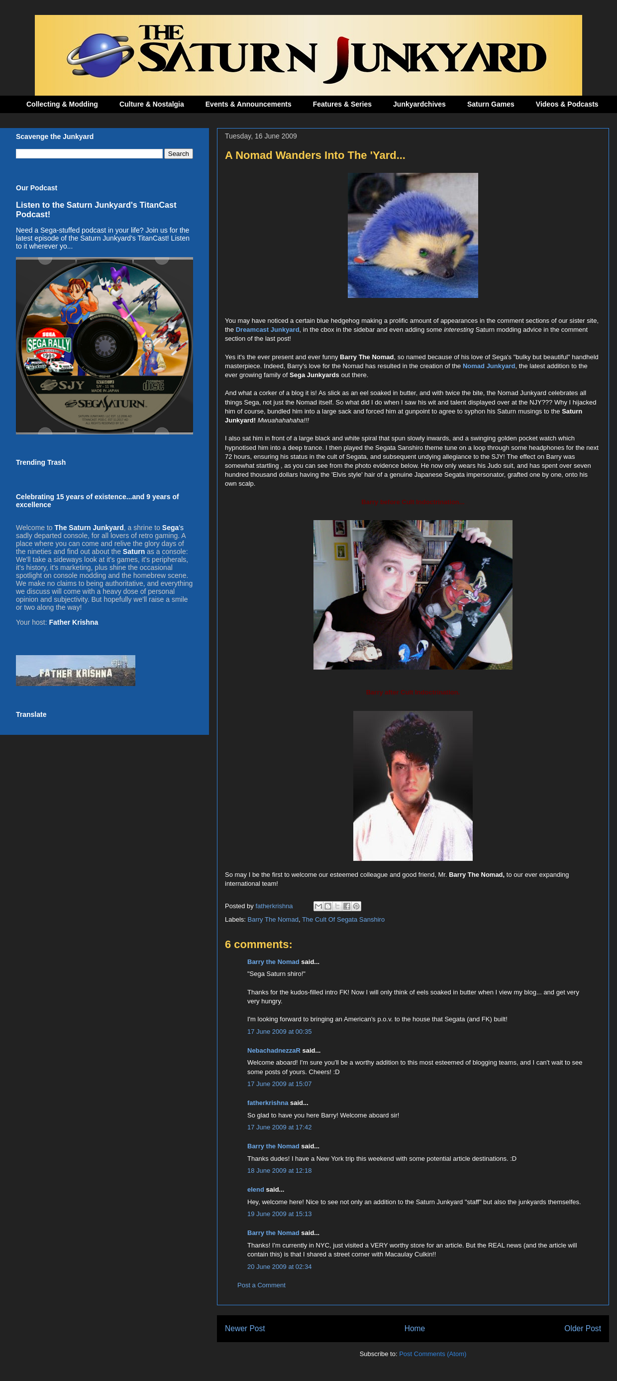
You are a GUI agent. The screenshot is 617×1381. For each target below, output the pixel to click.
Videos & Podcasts (567, 104)
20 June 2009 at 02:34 (279, 1266)
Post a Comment (261, 1285)
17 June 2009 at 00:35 (279, 1031)
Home (415, 1328)
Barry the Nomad (273, 962)
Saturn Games (490, 104)
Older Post (582, 1328)
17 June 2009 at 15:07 (279, 1084)
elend (255, 1189)
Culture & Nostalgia (151, 104)
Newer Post (245, 1328)
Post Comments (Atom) (432, 1354)
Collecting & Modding (62, 104)
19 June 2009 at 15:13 (279, 1214)
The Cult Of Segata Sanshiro (343, 919)
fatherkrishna (267, 1102)
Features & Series (342, 104)
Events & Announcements (249, 104)
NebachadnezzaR (274, 1050)
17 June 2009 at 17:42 (279, 1127)
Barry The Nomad (273, 919)
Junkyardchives (419, 104)
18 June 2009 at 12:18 (279, 1170)
